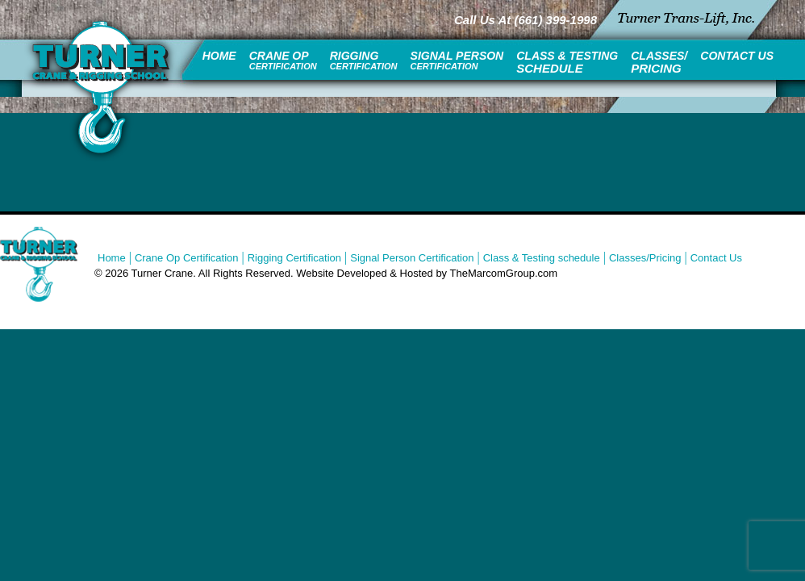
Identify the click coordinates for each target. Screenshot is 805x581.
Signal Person (457, 60)
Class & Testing (567, 61)
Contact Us (737, 55)
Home (219, 55)
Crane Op (283, 60)
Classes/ (659, 61)
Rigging (364, 60)
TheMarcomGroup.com (504, 273)
